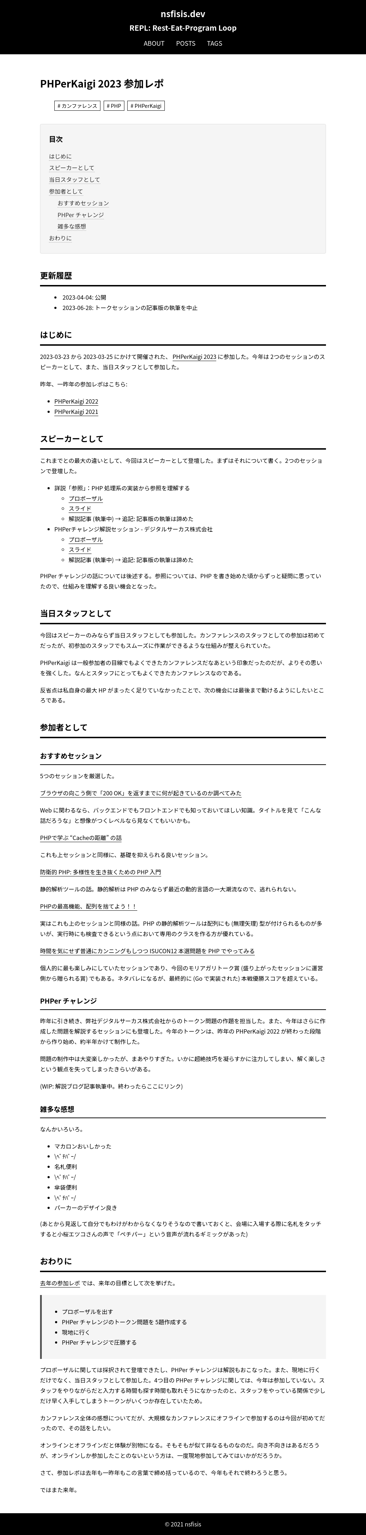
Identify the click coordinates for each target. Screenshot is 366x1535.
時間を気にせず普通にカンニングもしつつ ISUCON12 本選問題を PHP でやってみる (147, 950)
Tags (214, 43)
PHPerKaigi (148, 105)
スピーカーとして (72, 167)
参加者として (66, 191)
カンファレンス (79, 105)
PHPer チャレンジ (81, 214)
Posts (186, 43)
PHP (116, 105)
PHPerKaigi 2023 (195, 356)
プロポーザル (86, 498)
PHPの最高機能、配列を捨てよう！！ (88, 906)
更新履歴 (56, 275)
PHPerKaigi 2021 (76, 411)
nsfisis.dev (183, 13)
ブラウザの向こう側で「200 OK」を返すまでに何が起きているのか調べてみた (141, 793)
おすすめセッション (83, 203)
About (154, 43)
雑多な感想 (72, 226)
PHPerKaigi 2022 (76, 401)
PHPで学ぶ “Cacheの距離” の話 (81, 837)
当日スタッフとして (74, 179)
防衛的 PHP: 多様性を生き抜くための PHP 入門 (100, 872)
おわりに (60, 238)
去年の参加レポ (60, 1283)
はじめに (60, 156)
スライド (80, 508)
